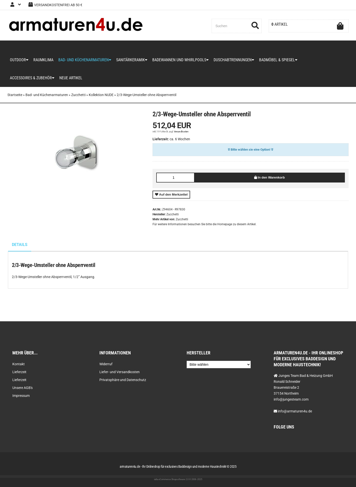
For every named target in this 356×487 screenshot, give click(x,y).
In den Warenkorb (269, 177)
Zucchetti (182, 219)
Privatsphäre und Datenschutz (122, 380)
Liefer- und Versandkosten (119, 372)
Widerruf (105, 364)
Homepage (224, 224)
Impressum (21, 396)
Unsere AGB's (22, 388)
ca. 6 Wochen (180, 139)
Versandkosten (181, 131)
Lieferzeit (19, 372)
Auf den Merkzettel (171, 194)
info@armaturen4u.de (295, 411)
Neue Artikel (70, 78)
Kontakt (18, 364)
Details (19, 244)
